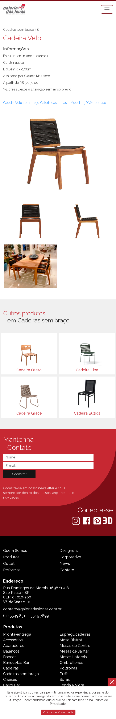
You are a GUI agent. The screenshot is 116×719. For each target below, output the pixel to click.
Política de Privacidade (58, 712)
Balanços (11, 651)
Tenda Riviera (72, 685)
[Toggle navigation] (107, 9)
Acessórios (13, 640)
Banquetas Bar (16, 662)
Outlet (8, 563)
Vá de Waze (17, 602)
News (65, 563)
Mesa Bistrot (71, 640)
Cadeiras (11, 668)
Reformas (12, 570)
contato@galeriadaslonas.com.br (32, 609)
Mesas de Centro (75, 645)
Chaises (10, 679)
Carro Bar (11, 685)
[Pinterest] (97, 521)
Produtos (11, 557)
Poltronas (68, 668)
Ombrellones (71, 662)
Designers (69, 550)
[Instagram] (76, 521)
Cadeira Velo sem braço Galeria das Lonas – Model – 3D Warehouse (54, 103)
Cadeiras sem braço (21, 674)
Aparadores (13, 645)
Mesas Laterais (73, 657)
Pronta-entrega (17, 634)
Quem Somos (15, 550)
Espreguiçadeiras (75, 634)
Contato (67, 570)
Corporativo (70, 557)
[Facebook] (86, 521)
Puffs (64, 674)
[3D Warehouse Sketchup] (108, 521)
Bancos (9, 657)
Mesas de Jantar (74, 651)
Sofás (65, 679)
